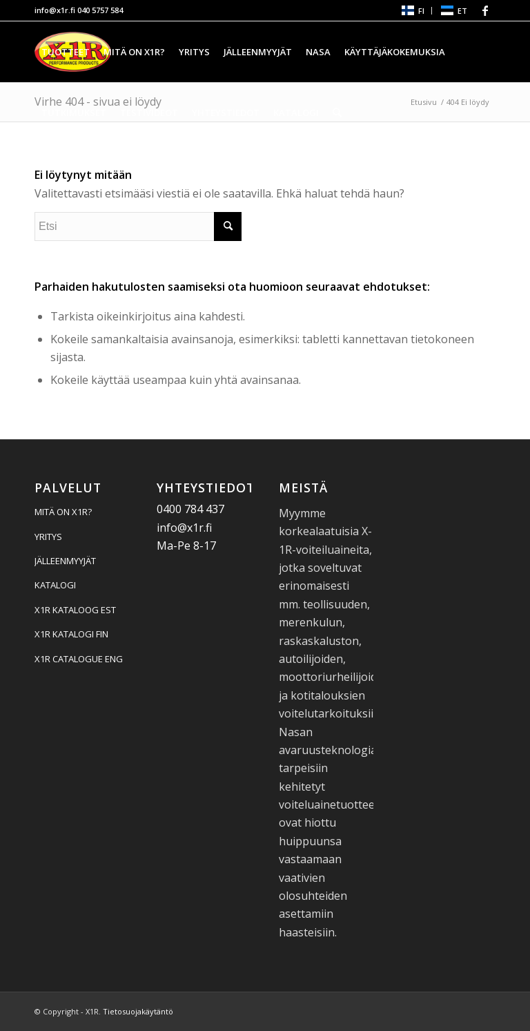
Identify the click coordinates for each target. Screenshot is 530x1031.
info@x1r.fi (55, 10)
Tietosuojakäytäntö (138, 1011)
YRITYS (48, 536)
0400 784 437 (190, 509)
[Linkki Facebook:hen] (485, 10)
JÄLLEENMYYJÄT (65, 561)
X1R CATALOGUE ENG (79, 659)
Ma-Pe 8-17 (186, 545)
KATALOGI (55, 585)
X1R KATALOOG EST (75, 610)
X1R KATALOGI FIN (71, 634)
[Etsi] (337, 112)
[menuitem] (412, 11)
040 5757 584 (100, 10)
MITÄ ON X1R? (63, 511)
